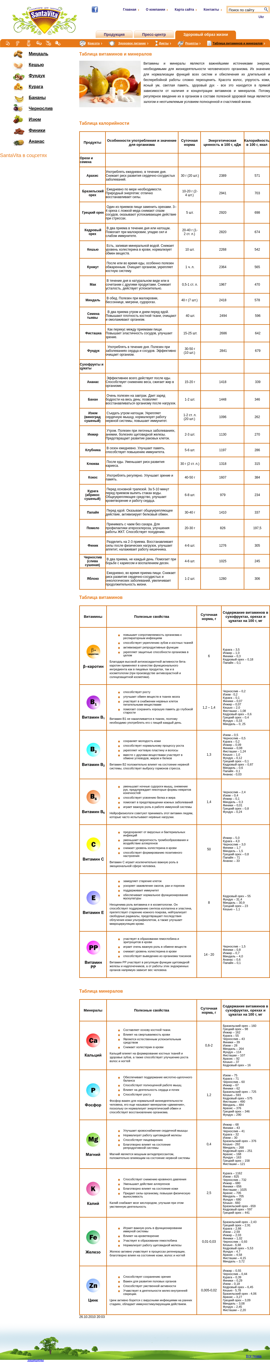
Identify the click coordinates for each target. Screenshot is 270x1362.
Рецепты (191, 43)
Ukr (261, 17)
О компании (155, 9)
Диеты (164, 43)
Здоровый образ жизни (205, 34)
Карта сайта (184, 9)
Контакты (211, 9)
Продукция (114, 34)
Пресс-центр (154, 34)
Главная (129, 9)
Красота (94, 43)
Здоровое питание (132, 43)
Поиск (266, 9)
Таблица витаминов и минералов (238, 43)
